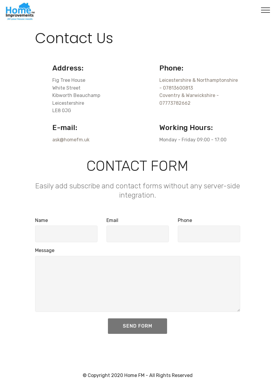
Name (41, 220)
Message (44, 250)
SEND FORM (137, 326)
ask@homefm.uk (70, 140)
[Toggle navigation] (265, 9)
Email (112, 220)
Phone (185, 220)
